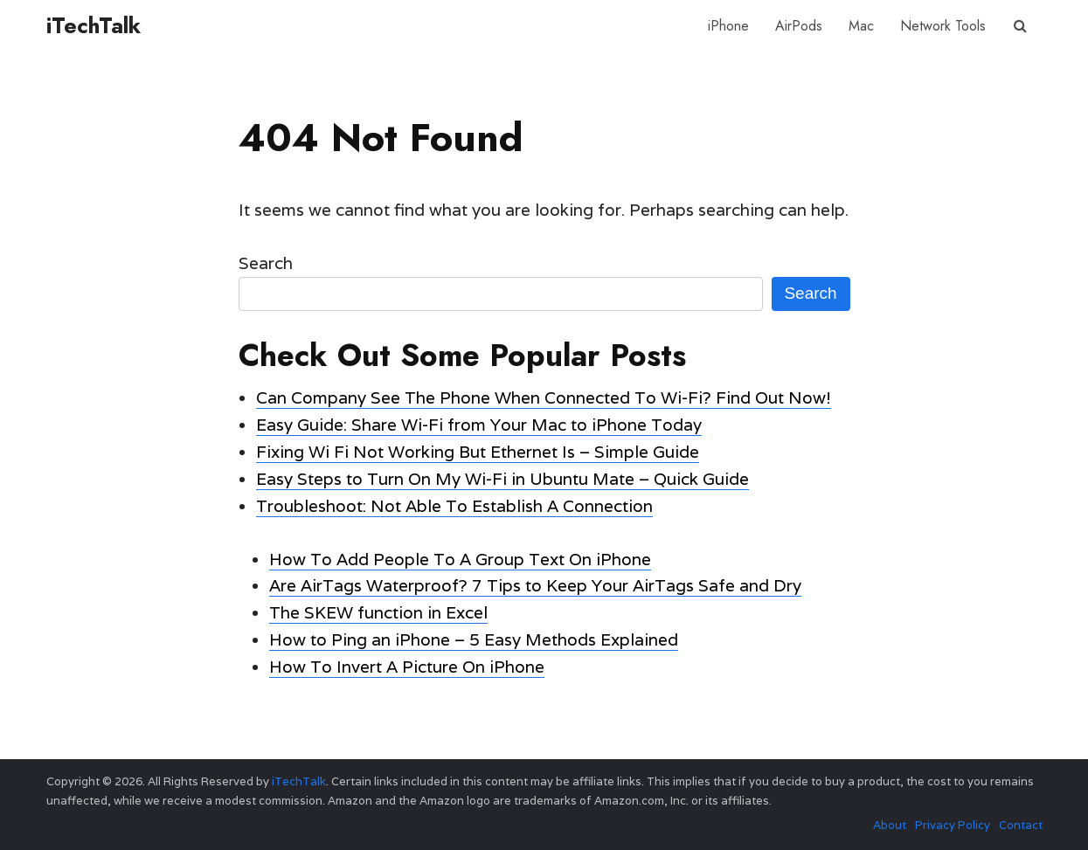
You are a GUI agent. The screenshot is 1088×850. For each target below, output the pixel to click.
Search (266, 262)
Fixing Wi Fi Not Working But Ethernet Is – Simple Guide (477, 451)
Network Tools (943, 26)
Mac (861, 26)
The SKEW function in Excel (378, 612)
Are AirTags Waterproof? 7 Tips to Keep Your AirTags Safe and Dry (535, 585)
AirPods (798, 26)
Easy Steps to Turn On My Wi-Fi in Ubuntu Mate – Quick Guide (502, 478)
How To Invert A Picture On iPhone (406, 666)
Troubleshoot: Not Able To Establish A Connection (454, 505)
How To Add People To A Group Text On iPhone (460, 559)
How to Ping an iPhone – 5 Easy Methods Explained (473, 639)
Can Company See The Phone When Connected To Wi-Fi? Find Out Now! (543, 397)
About (889, 825)
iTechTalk (93, 25)
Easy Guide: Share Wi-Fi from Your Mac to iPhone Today (479, 424)
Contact (1021, 825)
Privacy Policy (952, 825)
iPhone (728, 26)
